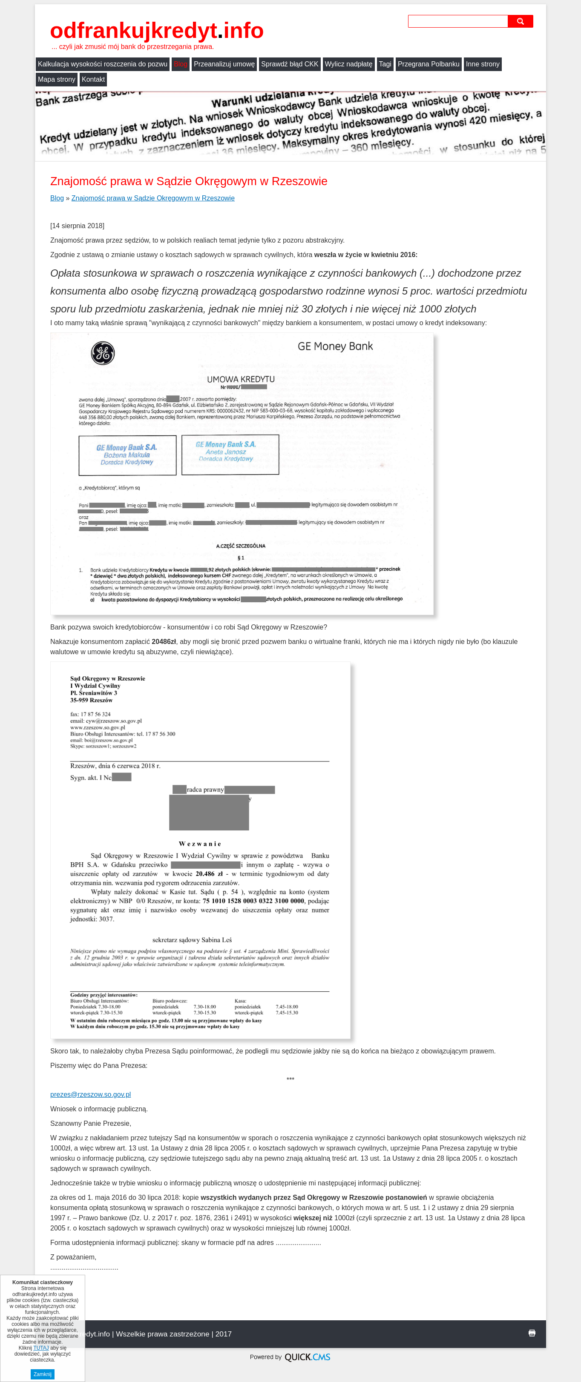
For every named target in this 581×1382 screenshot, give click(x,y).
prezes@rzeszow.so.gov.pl (90, 1094)
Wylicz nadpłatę (349, 64)
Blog (180, 64)
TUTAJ (41, 1348)
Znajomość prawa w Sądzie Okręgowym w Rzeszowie (153, 198)
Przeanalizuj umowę (224, 64)
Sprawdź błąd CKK (289, 64)
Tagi (385, 64)
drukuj (532, 1333)
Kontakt (93, 79)
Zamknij (43, 1374)
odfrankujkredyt (157, 30)
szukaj (521, 21)
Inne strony (483, 64)
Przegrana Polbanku (429, 64)
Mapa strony (56, 79)
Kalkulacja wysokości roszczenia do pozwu (102, 64)
